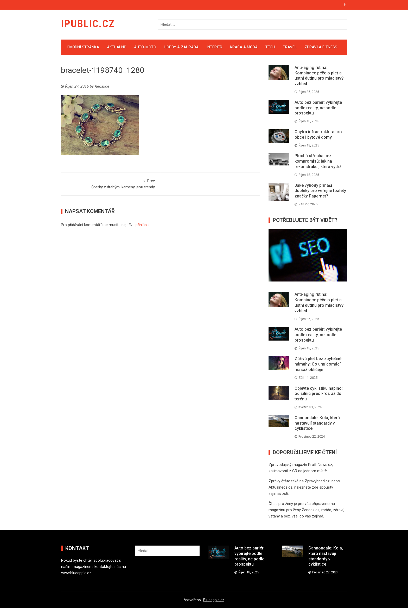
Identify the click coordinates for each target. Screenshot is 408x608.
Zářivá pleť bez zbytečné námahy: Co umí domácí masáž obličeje (318, 364)
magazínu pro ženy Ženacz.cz (294, 510)
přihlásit (142, 224)
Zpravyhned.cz (317, 481)
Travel (290, 47)
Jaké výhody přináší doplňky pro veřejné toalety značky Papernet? (320, 191)
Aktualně (116, 47)
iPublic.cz (88, 24)
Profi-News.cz (320, 464)
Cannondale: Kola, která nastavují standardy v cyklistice (317, 423)
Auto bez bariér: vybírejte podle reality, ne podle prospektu (318, 108)
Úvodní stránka (83, 47)
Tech (270, 47)
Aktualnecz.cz (280, 487)
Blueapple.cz (213, 600)
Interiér (214, 47)
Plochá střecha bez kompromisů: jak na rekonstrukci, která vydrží (318, 161)
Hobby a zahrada (181, 47)
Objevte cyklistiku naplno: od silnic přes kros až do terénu (319, 394)
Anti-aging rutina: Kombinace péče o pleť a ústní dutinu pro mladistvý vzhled (319, 75)
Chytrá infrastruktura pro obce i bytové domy (318, 134)
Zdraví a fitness (320, 47)
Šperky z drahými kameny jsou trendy (110, 183)
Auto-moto (145, 47)
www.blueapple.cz (76, 573)
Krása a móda (244, 47)
